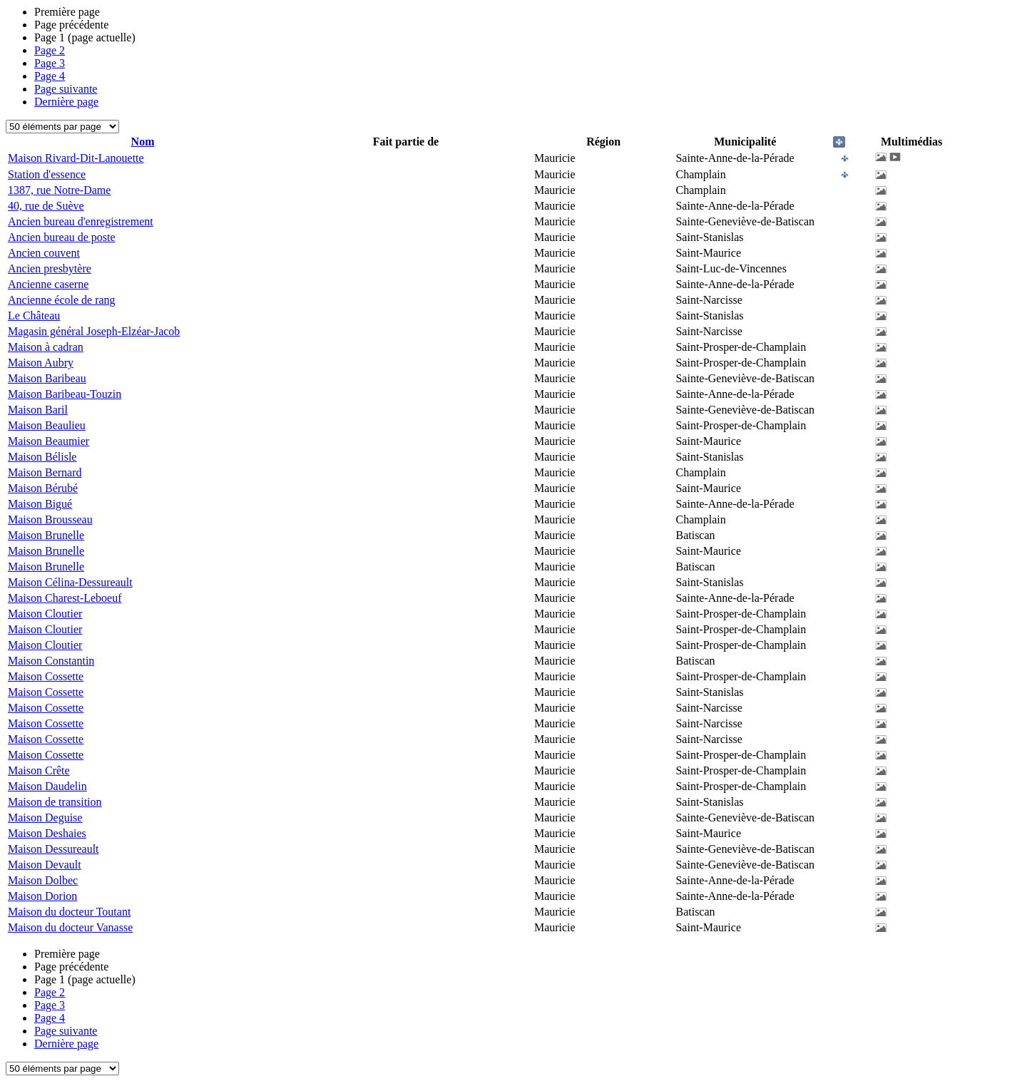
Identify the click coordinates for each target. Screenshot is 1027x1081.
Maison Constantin (51, 661)
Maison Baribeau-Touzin (64, 394)
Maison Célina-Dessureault (70, 582)
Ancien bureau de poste (62, 237)
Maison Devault (44, 865)
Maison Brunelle (46, 535)
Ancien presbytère (49, 268)
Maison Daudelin (47, 786)
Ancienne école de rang (62, 300)
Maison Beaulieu (47, 425)
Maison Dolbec (43, 880)
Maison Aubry (40, 363)
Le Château (34, 315)
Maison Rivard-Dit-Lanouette (76, 158)
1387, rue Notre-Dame (59, 190)
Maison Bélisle (42, 457)
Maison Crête (39, 770)
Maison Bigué (40, 504)
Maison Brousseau (50, 519)
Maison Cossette (45, 676)
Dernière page (66, 102)
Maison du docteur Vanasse (70, 927)
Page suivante (65, 89)
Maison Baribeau (47, 378)
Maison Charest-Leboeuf (65, 598)
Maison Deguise (45, 817)
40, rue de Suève (46, 206)
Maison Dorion (42, 896)
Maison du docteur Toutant (69, 912)
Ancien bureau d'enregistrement (80, 221)
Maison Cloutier (45, 614)
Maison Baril (38, 410)
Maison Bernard (45, 472)
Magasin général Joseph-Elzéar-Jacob (94, 331)
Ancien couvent (44, 253)
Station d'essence (47, 174)
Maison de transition (55, 802)
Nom (143, 141)
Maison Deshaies (47, 833)
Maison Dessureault (53, 849)
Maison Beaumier (48, 441)
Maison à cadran (45, 347)
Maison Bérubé (43, 488)
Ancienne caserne (48, 284)
